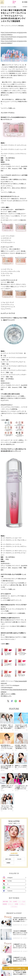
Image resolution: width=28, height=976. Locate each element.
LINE (6, 887)
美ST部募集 (24, 2)
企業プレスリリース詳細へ (8, 694)
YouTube (7, 881)
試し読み (19, 859)
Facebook (7, 891)
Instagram (7, 878)
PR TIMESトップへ (6, 696)
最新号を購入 (8, 859)
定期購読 (8, 862)
